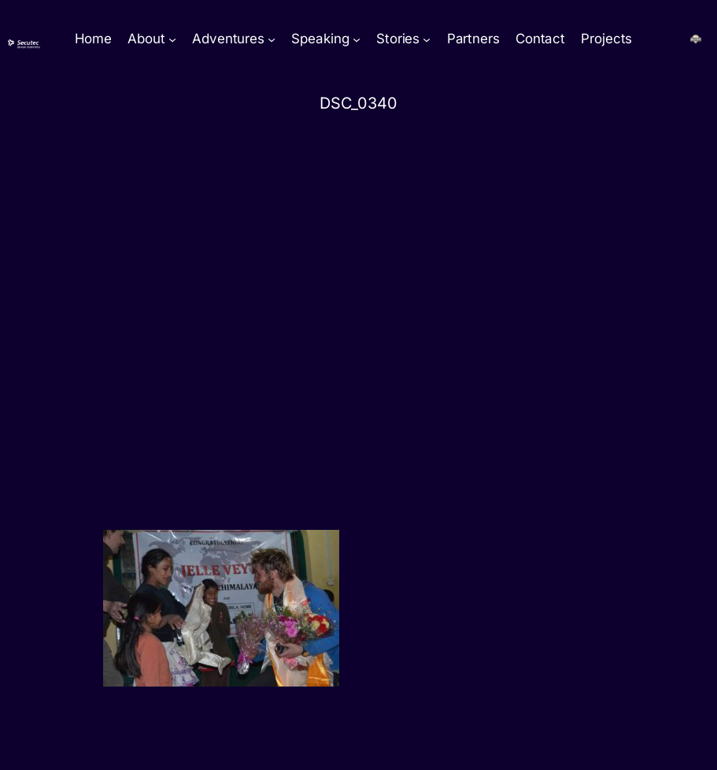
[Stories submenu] (427, 39)
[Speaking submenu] (356, 39)
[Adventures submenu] (271, 39)
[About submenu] (172, 39)
